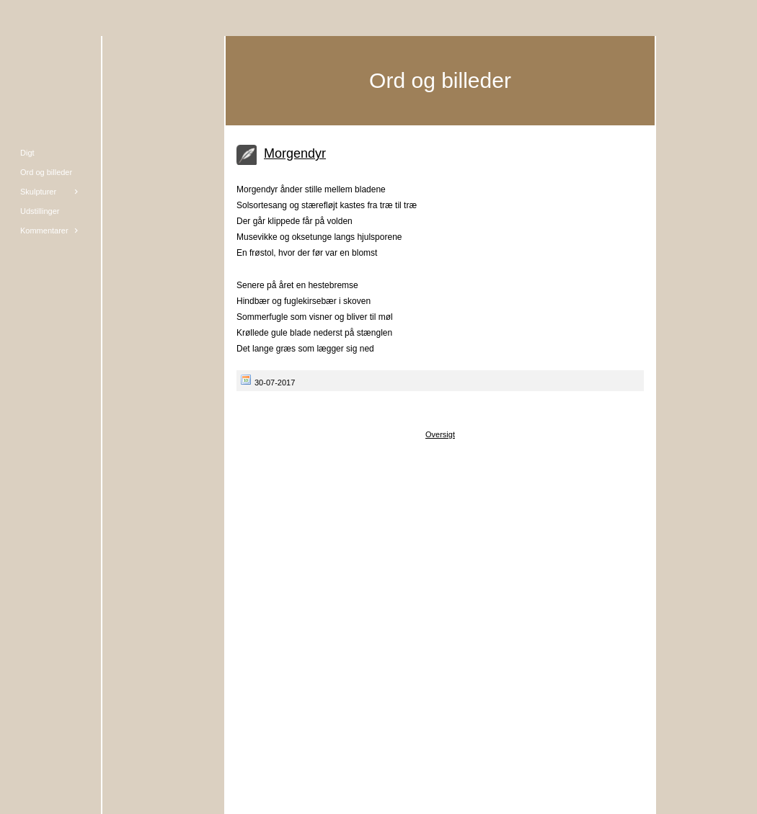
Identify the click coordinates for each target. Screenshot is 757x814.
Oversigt (440, 434)
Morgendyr (295, 153)
